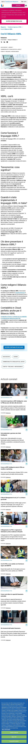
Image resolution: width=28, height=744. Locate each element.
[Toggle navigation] (26, 5)
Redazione (4, 37)
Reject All (14, 736)
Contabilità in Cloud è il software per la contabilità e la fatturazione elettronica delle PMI (14, 317)
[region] (14, 721)
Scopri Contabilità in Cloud (14, 347)
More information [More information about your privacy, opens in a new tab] (6, 729)
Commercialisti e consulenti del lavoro (11, 49)
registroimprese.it (20, 292)
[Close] (26, 700)
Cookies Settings (14, 732)
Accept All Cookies (14, 741)
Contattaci (18, 5)
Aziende (10, 47)
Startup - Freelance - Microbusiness (10, 51)
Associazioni (4, 47)
